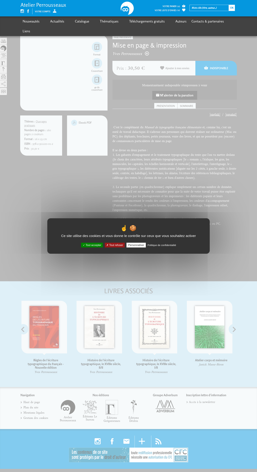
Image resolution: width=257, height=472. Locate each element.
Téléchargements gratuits (124, 21)
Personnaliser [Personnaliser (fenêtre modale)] (136, 245)
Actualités (51, 21)
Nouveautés (31, 21)
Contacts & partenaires (179, 21)
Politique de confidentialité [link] (162, 245)
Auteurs (152, 21)
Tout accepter (92, 245)
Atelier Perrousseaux (43, 5)
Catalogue (70, 21)
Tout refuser (114, 245)
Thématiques (92, 21)
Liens (204, 21)
